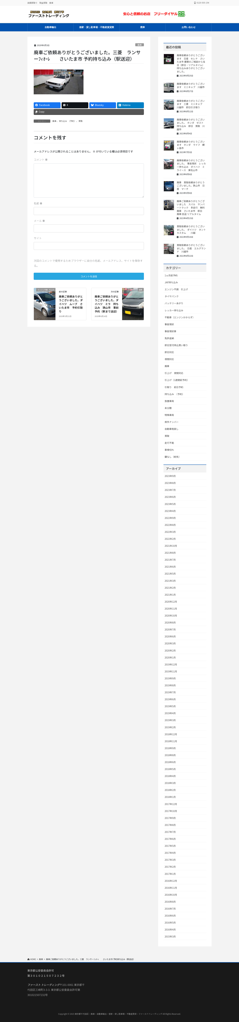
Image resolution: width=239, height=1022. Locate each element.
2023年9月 (170, 476)
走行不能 (169, 442)
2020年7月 (170, 629)
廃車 (139, 44)
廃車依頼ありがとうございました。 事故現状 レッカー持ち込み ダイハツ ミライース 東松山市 (191, 165)
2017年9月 (170, 818)
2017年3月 (170, 859)
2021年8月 (170, 552)
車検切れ (169, 449)
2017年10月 (171, 811)
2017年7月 (170, 832)
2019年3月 (170, 720)
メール (39, 221)
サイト (38, 238)
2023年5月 (170, 504)
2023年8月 (170, 483)
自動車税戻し (172, 429)
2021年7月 (170, 559)
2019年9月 (170, 678)
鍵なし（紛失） (173, 456)
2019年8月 (170, 685)
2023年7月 (170, 490)
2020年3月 (170, 643)
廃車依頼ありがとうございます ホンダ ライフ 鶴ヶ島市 (191, 145)
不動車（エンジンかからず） (180, 317)
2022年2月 (170, 538)
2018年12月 (171, 734)
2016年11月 (171, 887)
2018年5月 (170, 769)
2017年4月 (170, 852)
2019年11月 (171, 671)
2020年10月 (171, 615)
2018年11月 (171, 741)
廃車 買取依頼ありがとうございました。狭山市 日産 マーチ (191, 185)
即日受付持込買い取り (176, 345)
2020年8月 (170, 622)
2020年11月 (171, 608)
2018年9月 (170, 748)
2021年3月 (170, 580)
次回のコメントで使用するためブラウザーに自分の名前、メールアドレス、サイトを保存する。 (88, 263)
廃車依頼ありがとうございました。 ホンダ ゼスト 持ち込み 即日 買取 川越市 (191, 124)
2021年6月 (170, 566)
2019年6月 (170, 699)
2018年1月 (170, 797)
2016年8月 (170, 901)
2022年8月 (170, 524)
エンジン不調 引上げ (176, 289)
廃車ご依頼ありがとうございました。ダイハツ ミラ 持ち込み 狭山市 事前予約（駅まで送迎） (107, 304)
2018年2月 (170, 790)
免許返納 (169, 338)
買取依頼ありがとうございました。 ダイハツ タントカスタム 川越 (191, 229)
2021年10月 (171, 545)
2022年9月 (170, 518)
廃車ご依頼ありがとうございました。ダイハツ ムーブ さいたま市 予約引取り (71, 304)
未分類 (168, 408)
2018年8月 (170, 755)
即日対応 (169, 352)
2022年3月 (170, 531)
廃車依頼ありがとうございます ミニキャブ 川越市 (191, 85)
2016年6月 (170, 915)
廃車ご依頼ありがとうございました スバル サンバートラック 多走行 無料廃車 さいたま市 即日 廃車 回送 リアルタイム (191, 207)
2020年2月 (170, 650)
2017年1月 (170, 873)
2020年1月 (170, 657)
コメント (41, 159)
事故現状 (169, 324)
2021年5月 (170, 573)
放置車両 (169, 401)
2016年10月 (171, 894)
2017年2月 (170, 866)
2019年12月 (171, 664)
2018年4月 (170, 776)
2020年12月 (171, 601)
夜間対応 (169, 359)
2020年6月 (170, 636)
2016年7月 (170, 908)
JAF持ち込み (171, 282)
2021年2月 (170, 587)
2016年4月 (170, 929)
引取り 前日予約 (174, 387)
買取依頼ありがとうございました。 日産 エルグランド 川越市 (191, 248)
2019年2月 (170, 727)
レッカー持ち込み (174, 310)
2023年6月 (170, 496)
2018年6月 (170, 762)
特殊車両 (169, 415)
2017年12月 (171, 804)
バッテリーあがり (174, 303)
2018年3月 (170, 783)
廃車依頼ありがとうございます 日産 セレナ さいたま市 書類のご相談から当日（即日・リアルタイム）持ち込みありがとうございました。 (191, 63)
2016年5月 (170, 922)
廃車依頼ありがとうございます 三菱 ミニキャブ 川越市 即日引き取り (191, 104)
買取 (80, 121)
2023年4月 (170, 511)
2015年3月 (170, 936)
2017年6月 (170, 838)
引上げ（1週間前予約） (177, 380)
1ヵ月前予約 (171, 275)
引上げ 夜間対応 (174, 373)
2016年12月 (171, 880)
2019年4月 (170, 713)
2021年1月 (170, 594)
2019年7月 (170, 692)
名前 (38, 203)
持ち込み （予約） (67, 121)
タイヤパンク (172, 296)
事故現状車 (170, 331)
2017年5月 (170, 845)
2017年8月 (170, 825)
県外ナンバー (172, 422)
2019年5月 (170, 706)
